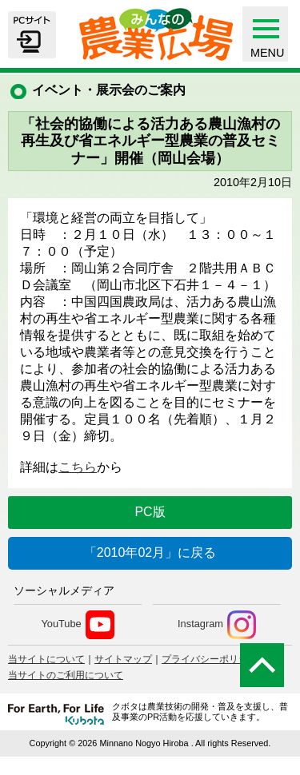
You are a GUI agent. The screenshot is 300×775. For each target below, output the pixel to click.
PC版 (149, 512)
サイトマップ (123, 659)
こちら (77, 467)
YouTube (77, 624)
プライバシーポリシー (210, 659)
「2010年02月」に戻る (150, 552)
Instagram (217, 624)
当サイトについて (46, 659)
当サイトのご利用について (65, 675)
